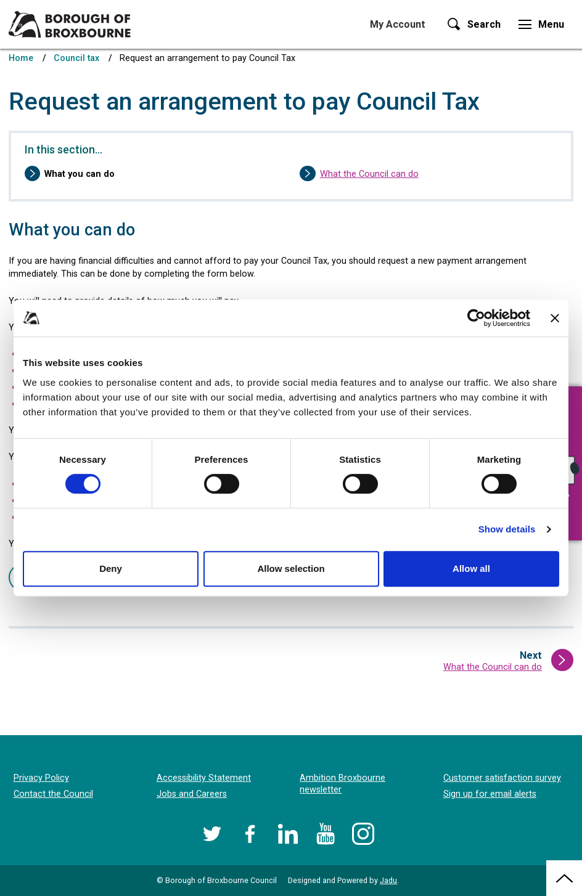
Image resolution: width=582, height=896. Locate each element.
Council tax (76, 58)
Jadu (388, 880)
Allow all (471, 568)
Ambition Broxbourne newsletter (342, 784)
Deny (110, 568)
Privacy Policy (41, 778)
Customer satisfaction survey (502, 778)
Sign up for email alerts (489, 794)
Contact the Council (53, 794)
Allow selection (290, 568)
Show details (507, 529)
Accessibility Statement (204, 778)
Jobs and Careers (192, 794)
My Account (397, 24)
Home (21, 58)
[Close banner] (555, 318)
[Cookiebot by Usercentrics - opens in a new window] (476, 318)
